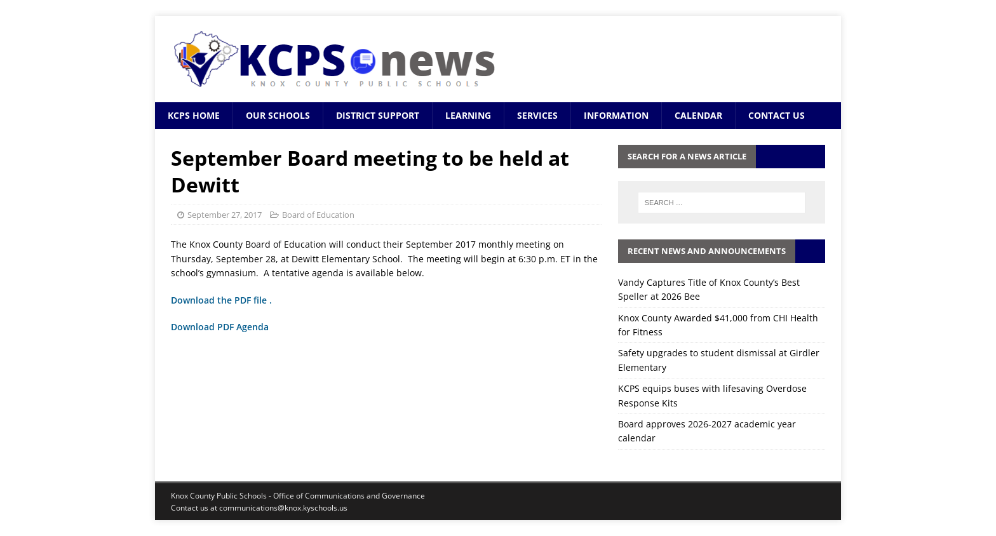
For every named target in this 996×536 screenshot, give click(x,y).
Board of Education (318, 214)
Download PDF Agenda (221, 327)
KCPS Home (194, 115)
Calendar (698, 115)
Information (616, 115)
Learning (468, 115)
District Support (377, 115)
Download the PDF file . (221, 300)
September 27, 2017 (224, 214)
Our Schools (278, 115)
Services (537, 115)
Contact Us (776, 115)
